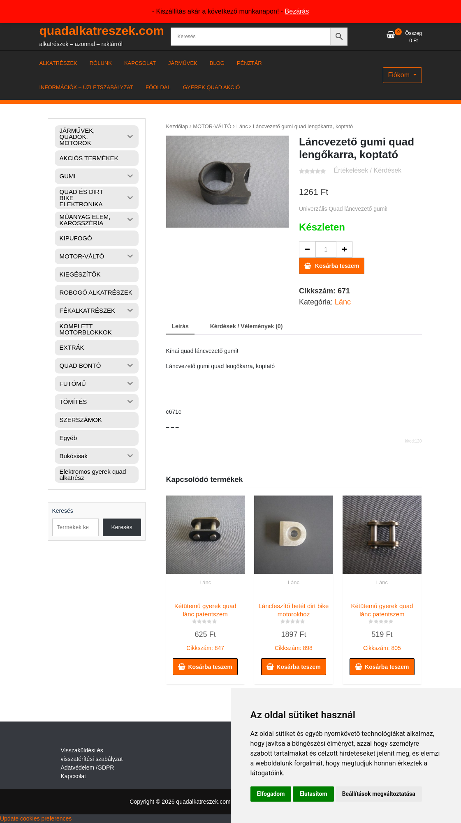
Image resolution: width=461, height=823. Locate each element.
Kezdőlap (177, 126)
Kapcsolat (73, 776)
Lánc (242, 126)
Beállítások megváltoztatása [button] (378, 794)
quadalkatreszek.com (101, 30)
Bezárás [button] (297, 11)
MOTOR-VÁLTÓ (212, 126)
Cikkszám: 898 (293, 625)
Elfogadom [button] (271, 794)
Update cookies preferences (36, 818)
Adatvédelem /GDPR (87, 767)
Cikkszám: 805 (382, 625)
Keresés (62, 510)
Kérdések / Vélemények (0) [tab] (246, 326)
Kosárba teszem (337, 266)
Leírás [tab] (180, 326)
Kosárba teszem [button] (210, 667)
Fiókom (400, 74)
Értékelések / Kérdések (368, 170)
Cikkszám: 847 (205, 625)
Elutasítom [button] (313, 794)
